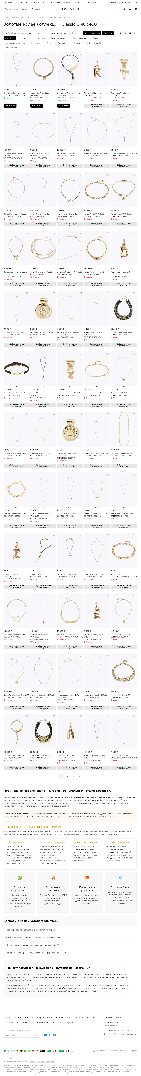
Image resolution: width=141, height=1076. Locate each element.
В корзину (10, 105)
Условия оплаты (64, 1017)
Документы (70, 1022)
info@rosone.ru (110, 1026)
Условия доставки (85, 1017)
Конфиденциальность (118, 1051)
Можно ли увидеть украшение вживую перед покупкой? (32, 945)
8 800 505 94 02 (115, 3)
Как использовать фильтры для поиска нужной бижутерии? (34, 937)
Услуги (40, 1017)
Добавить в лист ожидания (97, 105)
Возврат (57, 1022)
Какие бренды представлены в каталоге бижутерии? (31, 930)
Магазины (21, 1022)
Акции (18, 1017)
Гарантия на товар (39, 1022)
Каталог (7, 1017)
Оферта (134, 1051)
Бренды (29, 1017)
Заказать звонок (130, 2)
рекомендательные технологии (41, 1062)
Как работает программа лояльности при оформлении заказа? (36, 953)
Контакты (8, 1022)
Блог (49, 1017)
